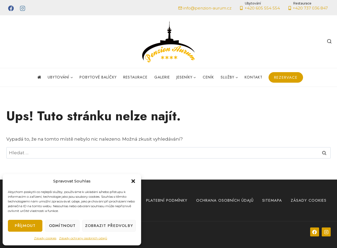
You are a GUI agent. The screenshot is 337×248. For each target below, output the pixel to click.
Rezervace (286, 77)
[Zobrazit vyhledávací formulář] (329, 41)
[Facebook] (11, 8)
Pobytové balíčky (98, 77)
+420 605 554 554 (259, 7)
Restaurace (135, 77)
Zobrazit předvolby (109, 226)
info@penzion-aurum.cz (205, 8)
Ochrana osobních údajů (225, 200)
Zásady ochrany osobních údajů (83, 238)
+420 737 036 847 (308, 7)
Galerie (162, 77)
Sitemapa (272, 200)
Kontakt (253, 77)
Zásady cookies (45, 238)
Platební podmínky (166, 200)
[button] (133, 181)
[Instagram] (22, 8)
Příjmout (25, 226)
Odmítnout (62, 226)
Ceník (208, 77)
